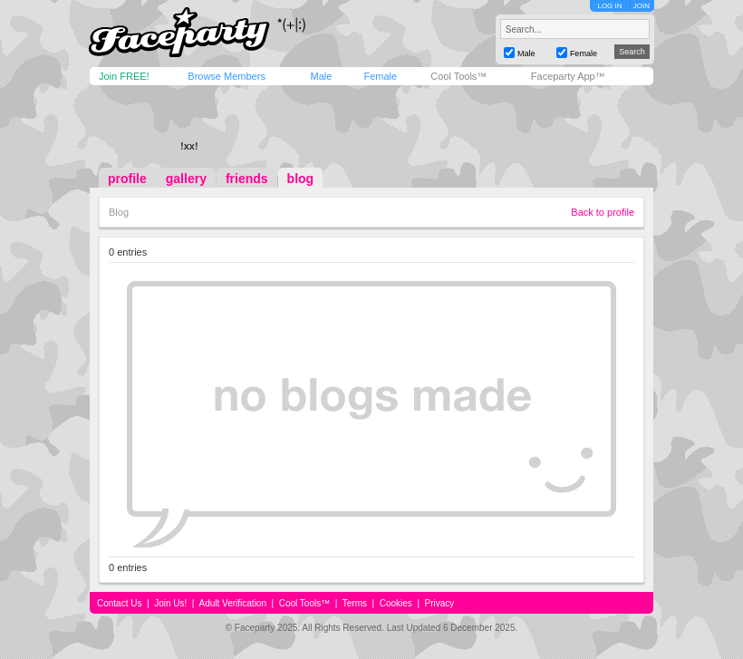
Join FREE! (124, 76)
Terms (355, 603)
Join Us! (170, 603)
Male (321, 76)
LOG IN (609, 6)
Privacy (440, 603)
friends (247, 178)
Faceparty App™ (568, 76)
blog (300, 178)
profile (127, 178)
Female (380, 76)
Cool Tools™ (458, 76)
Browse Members (226, 76)
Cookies (396, 603)
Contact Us (119, 603)
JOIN (641, 6)
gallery (186, 178)
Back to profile (602, 212)
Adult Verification (232, 603)
